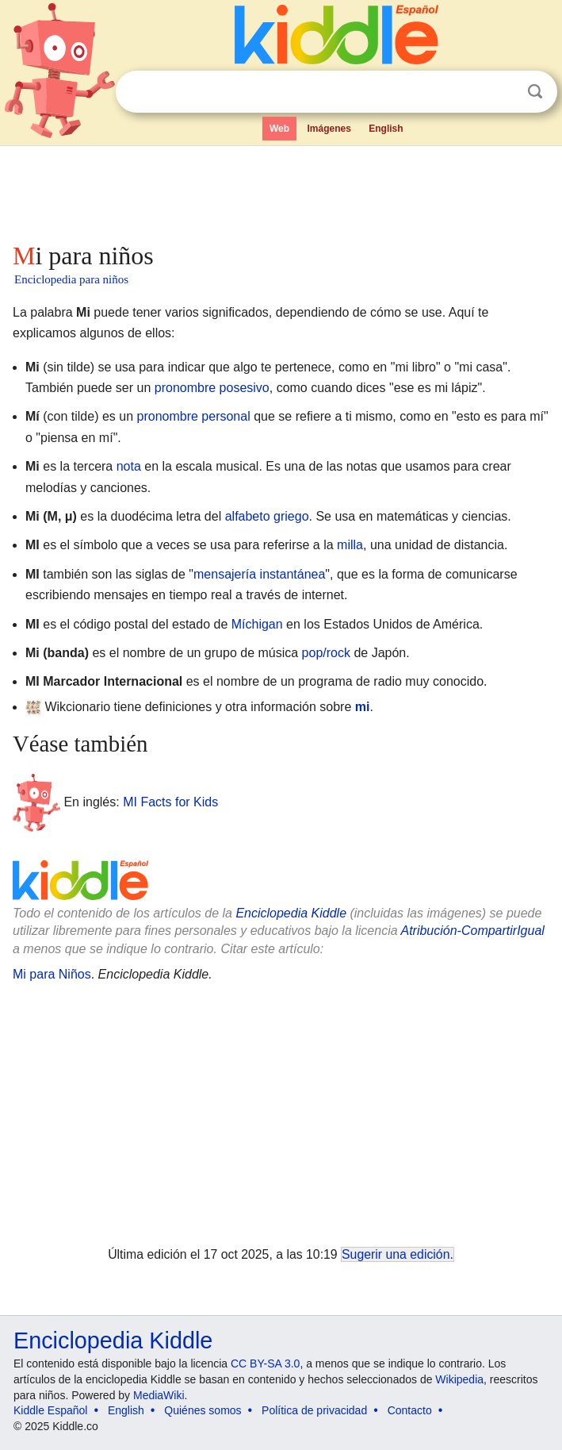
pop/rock (326, 653)
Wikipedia (459, 1379)
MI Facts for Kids (170, 801)
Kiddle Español (50, 1410)
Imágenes (328, 128)
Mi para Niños (52, 974)
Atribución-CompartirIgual (472, 930)
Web (279, 128)
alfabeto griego (267, 516)
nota (129, 466)
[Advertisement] (281, 190)
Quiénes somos (202, 1410)
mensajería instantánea (259, 574)
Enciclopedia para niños (71, 279)
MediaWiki (159, 1395)
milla (350, 545)
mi (362, 706)
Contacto (410, 1410)
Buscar (535, 92)
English (386, 128)
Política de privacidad (314, 1410)
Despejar (502, 92)
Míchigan (257, 624)
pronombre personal (193, 416)
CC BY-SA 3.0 (265, 1363)
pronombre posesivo (212, 387)
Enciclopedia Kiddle (290, 913)
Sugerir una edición (395, 1254)
